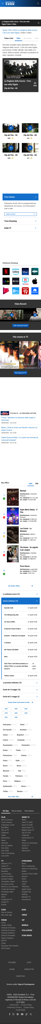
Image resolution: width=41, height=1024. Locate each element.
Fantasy (23, 755)
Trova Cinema (6, 822)
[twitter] (31, 1015)
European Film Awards (9, 946)
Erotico (5, 750)
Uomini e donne (7, 876)
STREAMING (27, 861)
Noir (19, 771)
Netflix (24, 871)
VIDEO (24, 915)
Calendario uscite (7, 825)
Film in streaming (7, 853)
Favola (5, 761)
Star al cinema (6, 912)
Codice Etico (14, 1005)
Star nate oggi (6, 915)
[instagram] (13, 1015)
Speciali (25, 848)
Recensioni (5, 838)
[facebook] (9, 1015)
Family (18, 750)
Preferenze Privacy (14, 1007)
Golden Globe (6, 925)
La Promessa (6, 874)
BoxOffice (5, 827)
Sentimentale (7, 786)
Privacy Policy (26, 1005)
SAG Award (5, 948)
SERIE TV (26, 817)
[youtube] (22, 1015)
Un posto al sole (7, 884)
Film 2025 (5, 848)
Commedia (20, 740)
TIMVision (25, 887)
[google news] (18, 1015)
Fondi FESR (20, 1010)
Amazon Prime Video (30, 874)
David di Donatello (8, 935)
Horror (19, 766)
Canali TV (5, 902)
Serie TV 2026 (27, 825)
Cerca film (5, 856)
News (3, 840)
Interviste (4, 843)
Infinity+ (25, 881)
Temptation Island (8, 881)
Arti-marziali (7, 730)
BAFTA (4, 941)
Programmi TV (6, 899)
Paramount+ (26, 899)
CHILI (24, 884)
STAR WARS (27, 935)
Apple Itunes (26, 889)
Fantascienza (7, 755)
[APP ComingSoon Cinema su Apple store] (13, 989)
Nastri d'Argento (7, 938)
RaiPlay (25, 894)
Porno (5, 781)
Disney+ (25, 876)
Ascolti (3, 905)
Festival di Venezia (8, 928)
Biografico (20, 735)
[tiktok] (26, 1015)
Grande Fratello (7, 879)
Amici (3, 897)
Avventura (23, 730)
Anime (22, 725)
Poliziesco (18, 776)
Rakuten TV (26, 897)
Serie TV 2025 (27, 822)
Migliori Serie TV (28, 830)
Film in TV (5, 830)
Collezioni (5, 833)
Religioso (17, 781)
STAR (3, 910)
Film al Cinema (7, 820)
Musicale (6, 771)
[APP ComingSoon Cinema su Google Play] (28, 989)
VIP (23, 920)
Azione (5, 735)
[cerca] (38, 3)
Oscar (3, 923)
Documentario (7, 745)
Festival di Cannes (8, 930)
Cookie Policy (29, 1007)
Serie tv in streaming (29, 843)
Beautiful (4, 871)
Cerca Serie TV (27, 827)
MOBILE (25, 925)
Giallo (18, 761)
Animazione (7, 725)
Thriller (5, 791)
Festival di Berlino (8, 933)
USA (36, 484)
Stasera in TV (6, 863)
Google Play (26, 892)
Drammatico (26, 745)
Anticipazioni (6, 869)
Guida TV (25, 845)
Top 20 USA (26, 833)
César (3, 943)
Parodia (5, 776)
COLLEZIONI (27, 930)
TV (2, 861)
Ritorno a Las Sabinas (9, 887)
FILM (3, 817)
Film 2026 (5, 851)
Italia (30, 484)
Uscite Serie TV (28, 838)
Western (20, 791)
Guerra (5, 766)
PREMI (4, 920)
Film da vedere (7, 845)
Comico (5, 740)
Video (3, 835)
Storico (23, 786)
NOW (24, 879)
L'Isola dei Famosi (8, 889)
